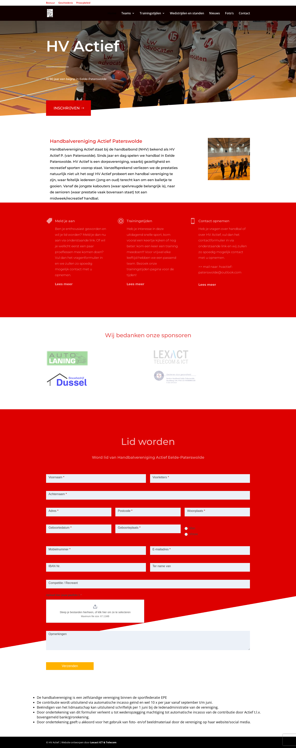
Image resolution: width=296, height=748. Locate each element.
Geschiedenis (65, 3)
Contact (244, 13)
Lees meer (63, 284)
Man (190, 528)
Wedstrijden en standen (187, 13)
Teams (126, 13)
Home (112, 13)
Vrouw (191, 534)
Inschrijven (65, 105)
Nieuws (214, 13)
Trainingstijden (150, 13)
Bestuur (50, 3)
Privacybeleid (83, 3)
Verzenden (70, 666)
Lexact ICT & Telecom (103, 742)
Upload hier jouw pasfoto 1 (64, 595)
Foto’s (229, 13)
